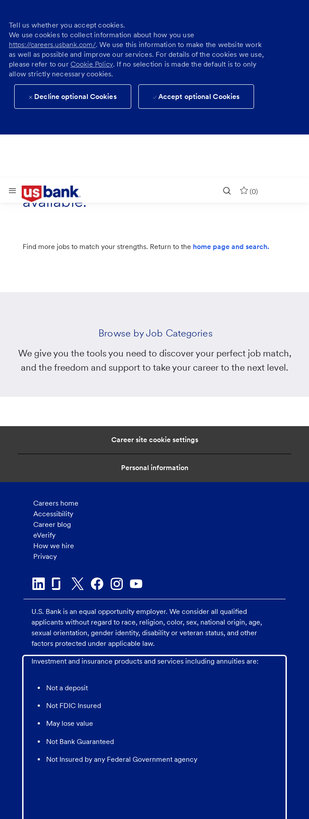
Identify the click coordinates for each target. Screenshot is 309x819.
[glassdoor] (58, 584)
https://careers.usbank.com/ (52, 44)
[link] (58, 194)
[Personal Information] (154, 468)
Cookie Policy (91, 64)
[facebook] (97, 584)
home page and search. (231, 246)
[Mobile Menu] (12, 190)
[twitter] (77, 584)
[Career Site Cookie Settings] (154, 440)
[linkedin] (38, 584)
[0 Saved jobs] (249, 190)
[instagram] (116, 584)
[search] (227, 190)
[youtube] (136, 584)
